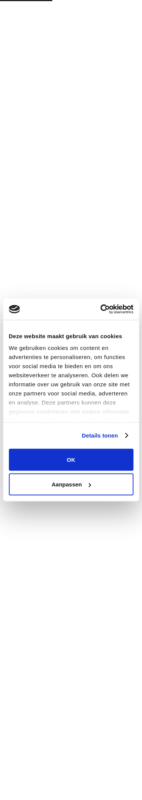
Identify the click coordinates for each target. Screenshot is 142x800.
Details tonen (100, 435)
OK (71, 459)
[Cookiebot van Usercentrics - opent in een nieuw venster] (101, 309)
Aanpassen (71, 484)
